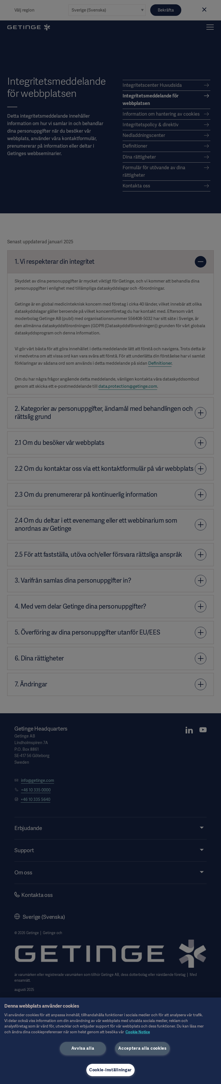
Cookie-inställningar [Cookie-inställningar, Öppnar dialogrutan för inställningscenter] (110, 1069)
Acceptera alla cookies (142, 1048)
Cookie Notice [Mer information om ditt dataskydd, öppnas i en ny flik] (137, 1032)
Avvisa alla (82, 1048)
